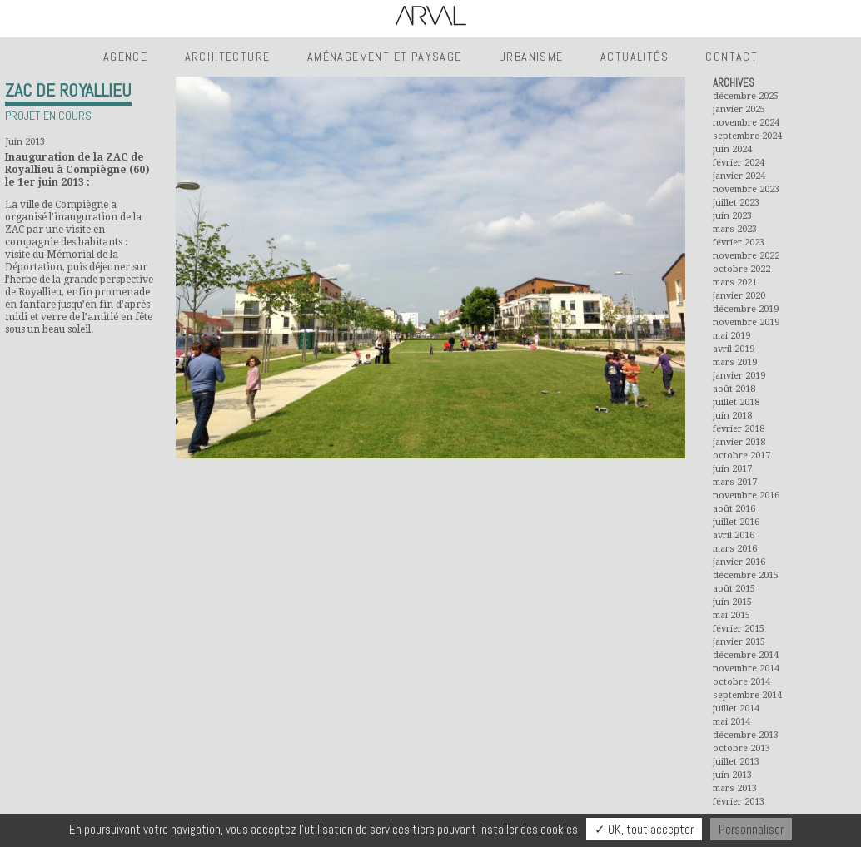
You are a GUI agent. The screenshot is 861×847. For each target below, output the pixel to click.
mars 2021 (735, 282)
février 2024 (738, 162)
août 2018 (734, 389)
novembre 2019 (746, 322)
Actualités (634, 56)
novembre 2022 (746, 255)
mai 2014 (731, 721)
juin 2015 (732, 602)
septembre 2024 (747, 136)
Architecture (228, 56)
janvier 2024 (739, 176)
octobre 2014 (741, 681)
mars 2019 (735, 362)
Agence (125, 56)
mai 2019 (731, 335)
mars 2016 (735, 548)
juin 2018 (732, 415)
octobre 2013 (741, 748)
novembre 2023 (746, 189)
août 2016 (734, 508)
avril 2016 (733, 535)
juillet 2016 (736, 522)
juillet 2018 (736, 402)
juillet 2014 (736, 708)
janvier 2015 (739, 641)
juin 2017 (732, 468)
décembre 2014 (746, 655)
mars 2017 (735, 482)
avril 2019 (733, 349)
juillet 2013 (736, 761)
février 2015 (738, 628)
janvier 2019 (739, 375)
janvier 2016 (739, 562)
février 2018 (738, 429)
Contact (731, 56)
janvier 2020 (739, 295)
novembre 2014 (746, 668)
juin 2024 (732, 149)
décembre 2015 (746, 575)
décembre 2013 (746, 735)
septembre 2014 (747, 695)
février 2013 (738, 801)
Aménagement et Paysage (384, 56)
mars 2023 (735, 229)
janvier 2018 (739, 442)
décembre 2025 (746, 96)
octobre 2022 (741, 269)
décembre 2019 (746, 309)
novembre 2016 (746, 495)
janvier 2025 (739, 109)
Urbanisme (531, 56)
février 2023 (738, 242)
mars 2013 (735, 788)
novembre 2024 (746, 122)
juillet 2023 (736, 202)
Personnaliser (751, 829)
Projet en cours (48, 115)
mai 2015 (731, 615)
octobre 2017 (741, 455)
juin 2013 (732, 775)
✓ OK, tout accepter (644, 829)
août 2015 (734, 588)
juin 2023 (732, 216)
